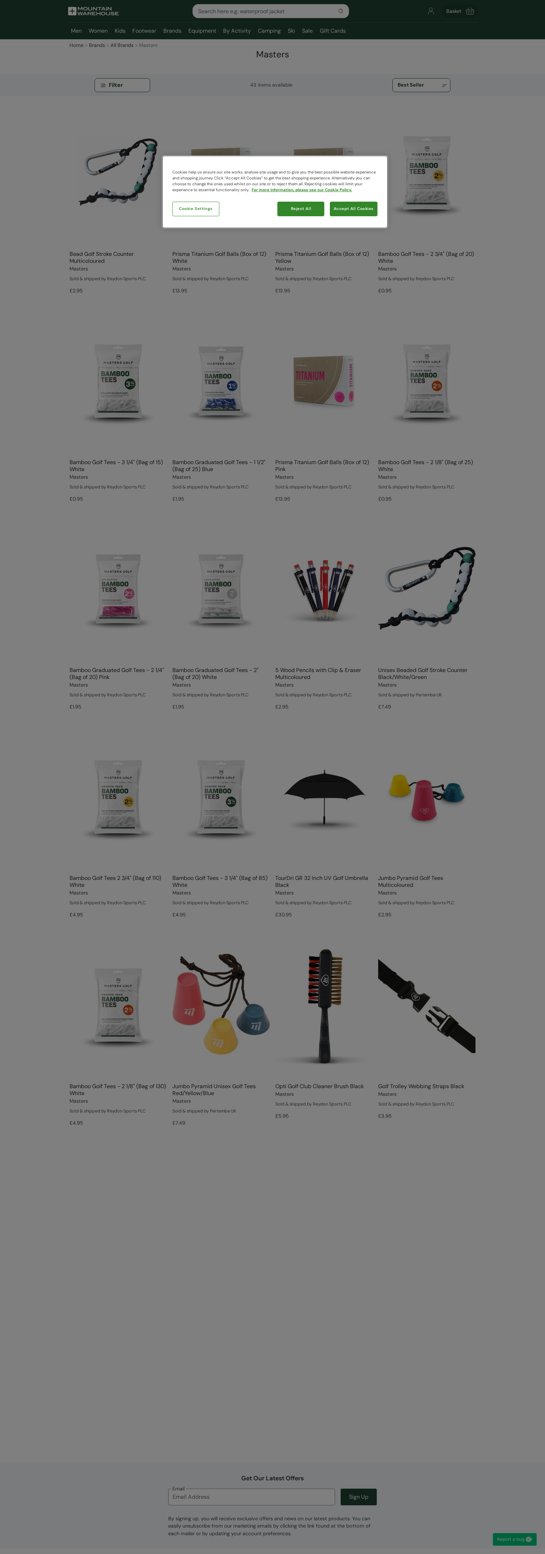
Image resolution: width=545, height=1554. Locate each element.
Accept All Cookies (354, 208)
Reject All (301, 208)
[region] (275, 191)
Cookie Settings (196, 208)
